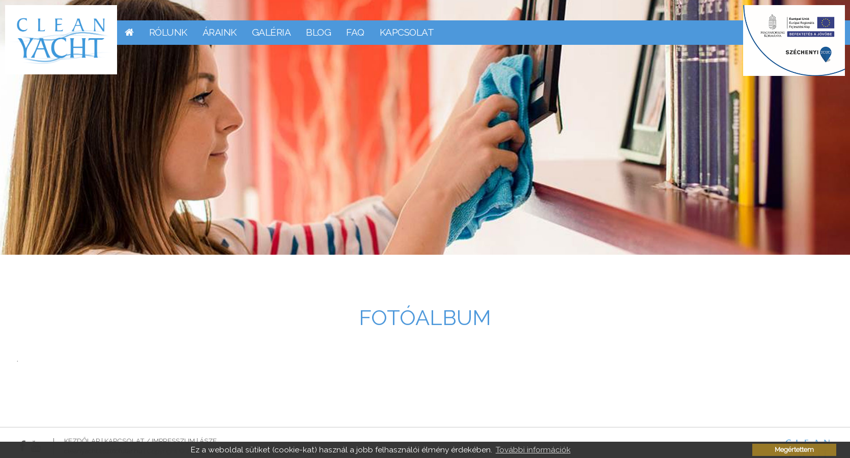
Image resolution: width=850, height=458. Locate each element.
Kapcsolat (407, 32)
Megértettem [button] (794, 449)
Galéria (271, 32)
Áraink (220, 32)
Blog (318, 32)
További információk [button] (533, 449)
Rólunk (168, 32)
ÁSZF (208, 441)
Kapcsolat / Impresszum (149, 441)
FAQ (355, 32)
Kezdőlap (82, 441)
